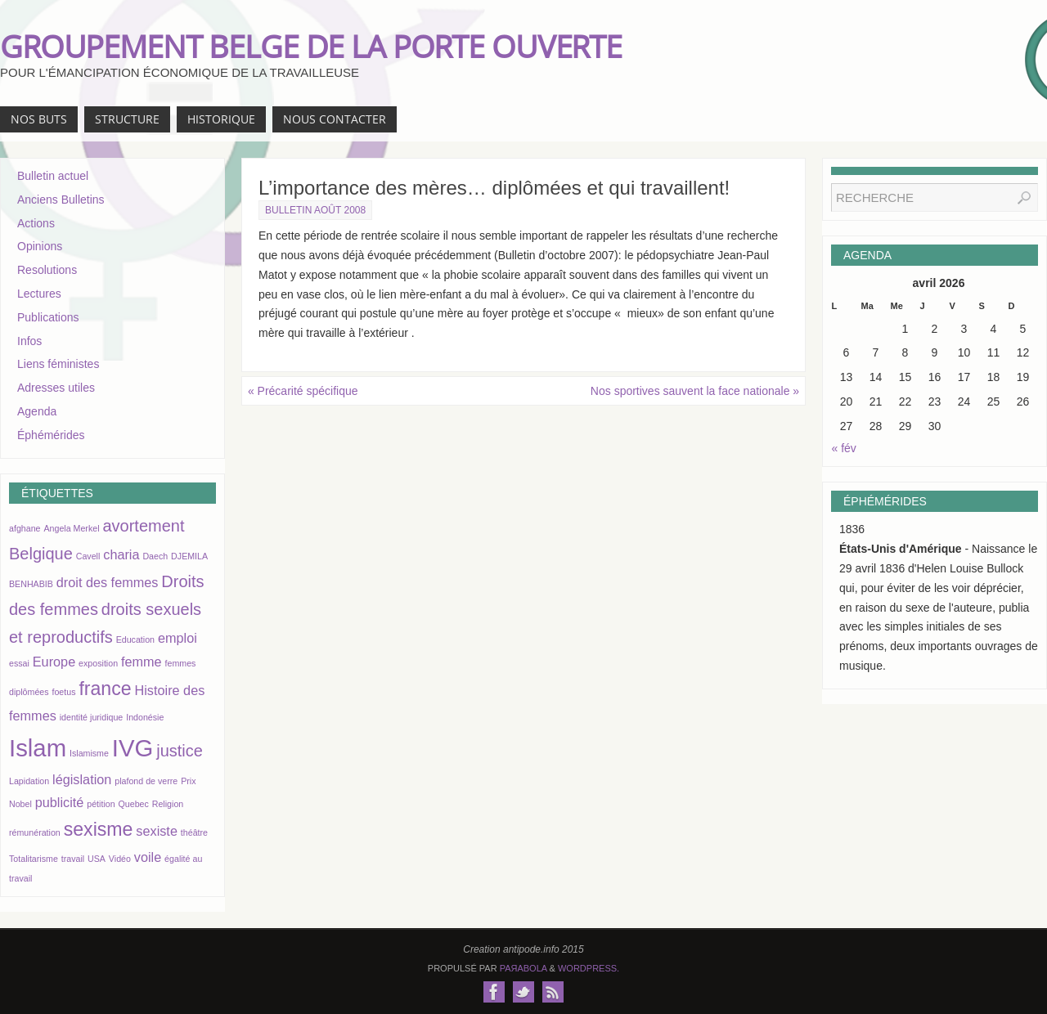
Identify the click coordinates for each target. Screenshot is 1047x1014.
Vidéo (120, 859)
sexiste (156, 830)
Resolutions (47, 269)
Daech (155, 556)
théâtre (194, 832)
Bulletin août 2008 (315, 210)
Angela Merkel (71, 528)
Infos (29, 341)
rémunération (35, 832)
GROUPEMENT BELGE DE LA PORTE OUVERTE (311, 46)
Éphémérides (51, 435)
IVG (133, 747)
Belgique (41, 554)
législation (81, 779)
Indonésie (145, 717)
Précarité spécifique (303, 390)
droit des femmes (107, 582)
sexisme (98, 829)
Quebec (134, 804)
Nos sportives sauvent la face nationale (695, 390)
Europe (54, 661)
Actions (36, 223)
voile (147, 857)
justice (179, 751)
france (105, 688)
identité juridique (92, 717)
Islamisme (89, 753)
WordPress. (588, 968)
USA (97, 859)
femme (141, 661)
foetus (63, 692)
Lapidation (29, 781)
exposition (98, 663)
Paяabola (523, 968)
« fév (844, 448)
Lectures (39, 293)
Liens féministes (58, 363)
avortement (143, 526)
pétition (101, 804)
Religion (168, 804)
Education (135, 639)
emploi (177, 637)
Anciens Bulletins (61, 199)
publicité (59, 802)
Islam (37, 747)
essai (19, 663)
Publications (48, 317)
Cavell (88, 556)
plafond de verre (146, 781)
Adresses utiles (56, 387)
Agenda (36, 411)
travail (72, 859)
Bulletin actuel (52, 175)
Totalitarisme (33, 859)
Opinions (39, 246)
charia (121, 554)
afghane (25, 528)
